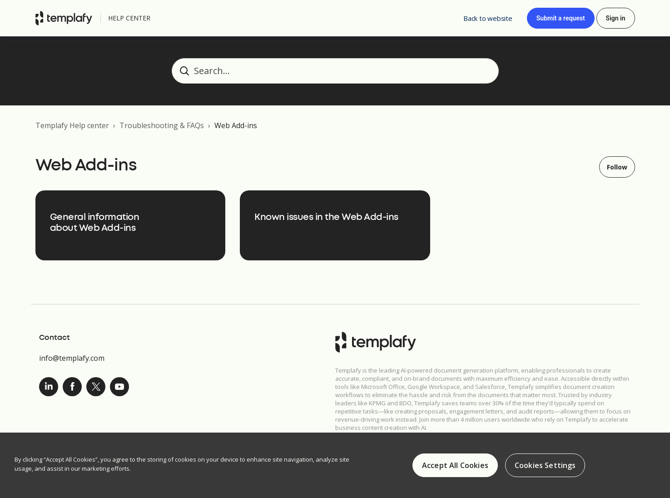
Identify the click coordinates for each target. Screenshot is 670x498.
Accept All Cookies (455, 466)
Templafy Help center (72, 125)
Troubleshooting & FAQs (161, 125)
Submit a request (560, 18)
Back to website (487, 18)
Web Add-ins (235, 125)
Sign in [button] (615, 18)
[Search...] (335, 71)
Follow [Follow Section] (617, 167)
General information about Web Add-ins (94, 223)
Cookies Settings (545, 466)
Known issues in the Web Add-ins (326, 217)
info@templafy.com (71, 358)
